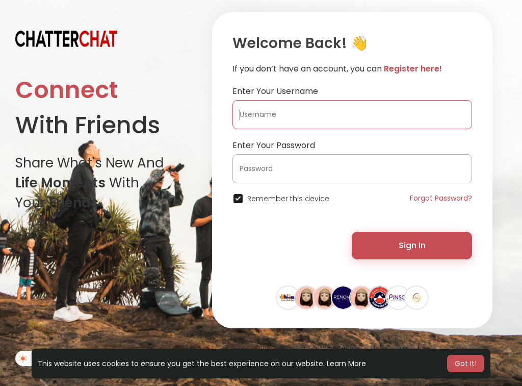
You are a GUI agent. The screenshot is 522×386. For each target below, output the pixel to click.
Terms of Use (313, 347)
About (440, 347)
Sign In (412, 245)
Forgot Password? (441, 198)
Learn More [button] (346, 363)
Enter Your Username (275, 91)
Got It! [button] (466, 363)
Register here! (413, 69)
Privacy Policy (361, 347)
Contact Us (406, 347)
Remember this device (288, 199)
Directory (468, 347)
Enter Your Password (273, 145)
